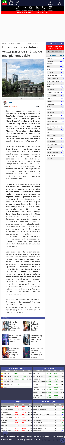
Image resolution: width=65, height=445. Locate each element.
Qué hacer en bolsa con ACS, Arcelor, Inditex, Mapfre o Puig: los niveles (15, 341)
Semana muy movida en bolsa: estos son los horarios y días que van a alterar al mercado (37, 342)
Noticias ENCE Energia (8, 43)
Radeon (10, 102)
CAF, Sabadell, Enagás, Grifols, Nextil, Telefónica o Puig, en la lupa (36, 329)
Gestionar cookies (7, 439)
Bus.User (50, 2)
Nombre (53, 55)
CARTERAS (58, 51)
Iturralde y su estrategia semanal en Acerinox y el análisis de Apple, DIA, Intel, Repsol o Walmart (37, 356)
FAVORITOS (50, 51)
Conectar (59, 2)
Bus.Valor (18, 2)
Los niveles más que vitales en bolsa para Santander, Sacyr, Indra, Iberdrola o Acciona (15, 356)
